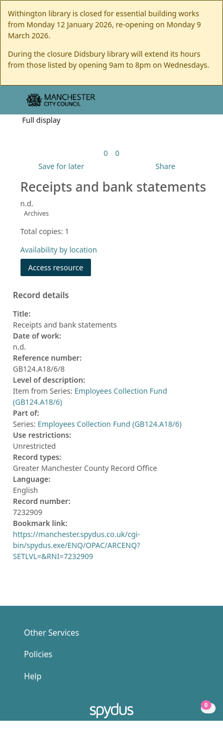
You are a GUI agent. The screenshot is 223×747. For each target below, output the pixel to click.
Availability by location (59, 250)
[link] (106, 153)
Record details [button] (41, 295)
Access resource (56, 267)
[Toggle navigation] (199, 104)
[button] (186, 104)
